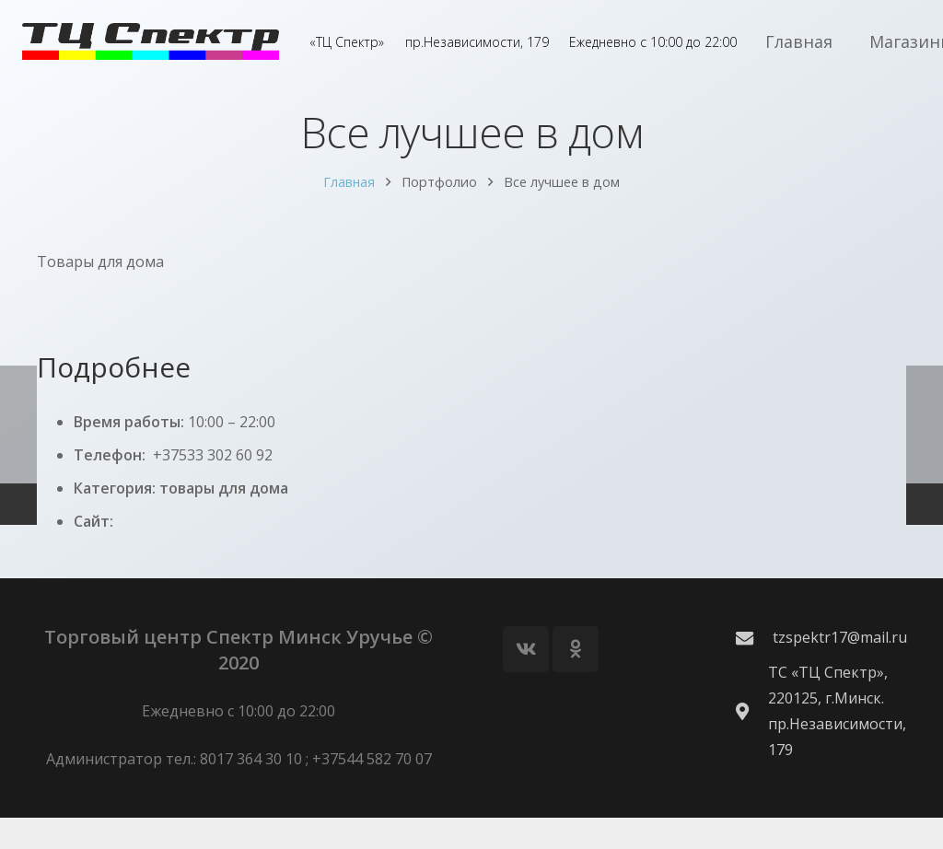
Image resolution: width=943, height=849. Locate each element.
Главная (349, 199)
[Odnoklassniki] (576, 680)
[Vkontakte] (526, 680)
